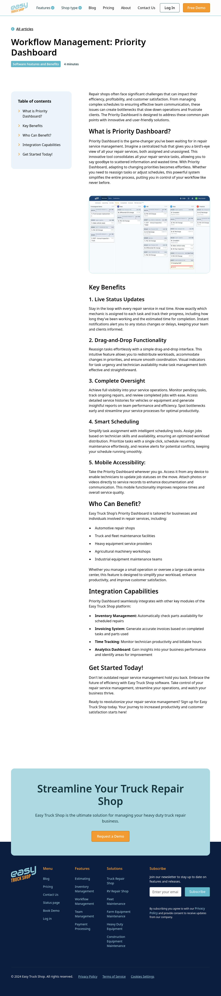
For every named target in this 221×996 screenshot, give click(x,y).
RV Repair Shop (117, 891)
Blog (92, 7)
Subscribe (197, 891)
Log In (169, 7)
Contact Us (146, 7)
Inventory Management (84, 889)
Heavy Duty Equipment (115, 926)
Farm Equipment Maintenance (119, 914)
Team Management (84, 914)
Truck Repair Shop (116, 881)
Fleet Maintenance (116, 901)
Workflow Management (84, 901)
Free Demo (196, 7)
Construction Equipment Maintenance (116, 941)
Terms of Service (114, 976)
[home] (19, 7)
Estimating (82, 879)
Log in (47, 918)
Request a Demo (110, 836)
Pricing (108, 7)
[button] (45, 8)
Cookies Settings (142, 976)
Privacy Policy (87, 976)
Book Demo (51, 910)
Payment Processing (82, 926)
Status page (51, 903)
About (126, 7)
